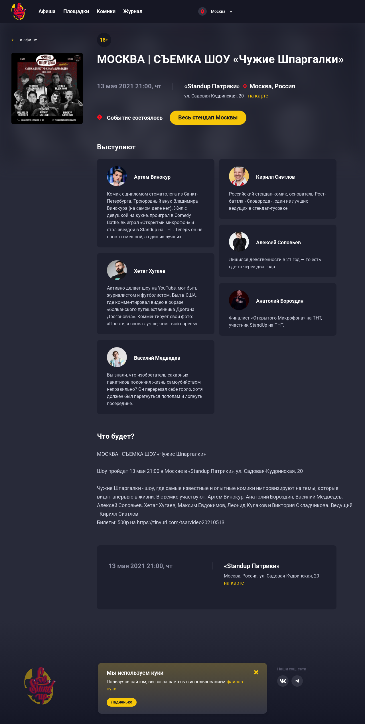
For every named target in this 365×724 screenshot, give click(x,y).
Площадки (76, 11)
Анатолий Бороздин (279, 301)
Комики (106, 11)
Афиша (47, 11)
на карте (258, 96)
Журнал (132, 11)
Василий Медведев (157, 358)
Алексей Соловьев (278, 242)
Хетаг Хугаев (149, 271)
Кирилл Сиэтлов (275, 177)
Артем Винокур (152, 177)
